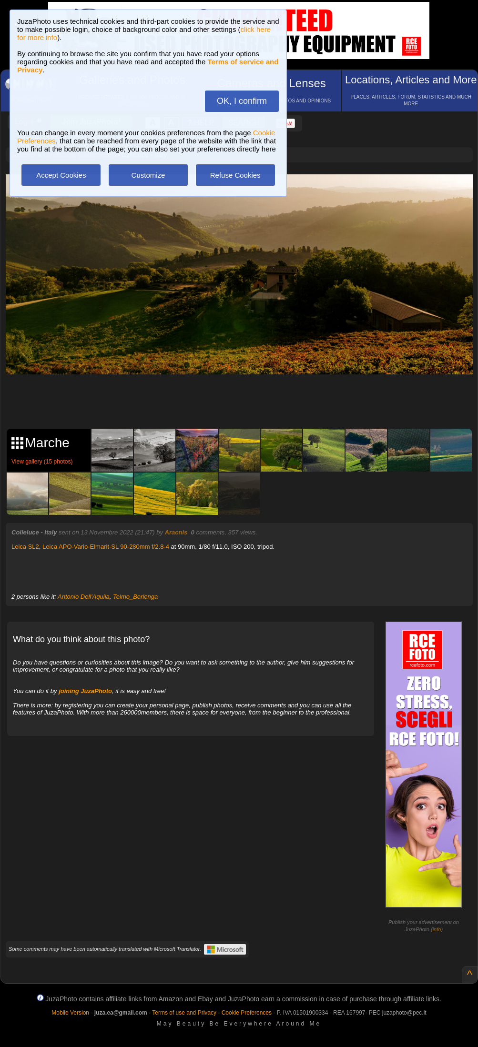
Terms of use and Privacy (184, 1012)
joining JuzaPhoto (85, 691)
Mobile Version (70, 1012)
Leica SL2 (25, 546)
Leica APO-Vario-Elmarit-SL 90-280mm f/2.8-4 (105, 546)
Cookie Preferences (247, 1012)
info (437, 929)
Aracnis (176, 532)
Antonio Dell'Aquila (84, 596)
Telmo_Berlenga (135, 596)
